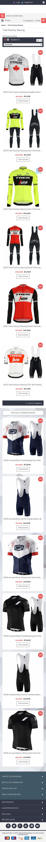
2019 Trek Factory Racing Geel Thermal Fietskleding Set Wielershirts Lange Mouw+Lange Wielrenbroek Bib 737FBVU (23, 150)
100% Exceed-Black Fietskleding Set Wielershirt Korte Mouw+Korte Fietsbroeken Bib (23, 636)
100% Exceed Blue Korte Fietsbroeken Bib (23, 519)
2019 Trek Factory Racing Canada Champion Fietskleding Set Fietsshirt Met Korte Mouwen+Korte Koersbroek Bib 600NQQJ (23, 92)
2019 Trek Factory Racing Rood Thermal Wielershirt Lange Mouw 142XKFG (23, 326)
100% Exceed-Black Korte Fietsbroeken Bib (23, 694)
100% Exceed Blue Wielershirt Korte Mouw (23, 577)
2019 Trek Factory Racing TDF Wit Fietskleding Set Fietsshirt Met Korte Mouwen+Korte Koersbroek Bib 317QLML (23, 385)
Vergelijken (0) (15, 40)
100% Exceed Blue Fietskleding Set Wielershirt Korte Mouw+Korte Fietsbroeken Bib (23, 460)
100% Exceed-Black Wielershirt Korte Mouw (23, 753)
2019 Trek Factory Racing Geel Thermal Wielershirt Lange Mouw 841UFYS (23, 209)
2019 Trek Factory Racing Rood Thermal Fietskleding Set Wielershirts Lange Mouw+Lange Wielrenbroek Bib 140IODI (23, 267)
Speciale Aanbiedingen (23, 413)
